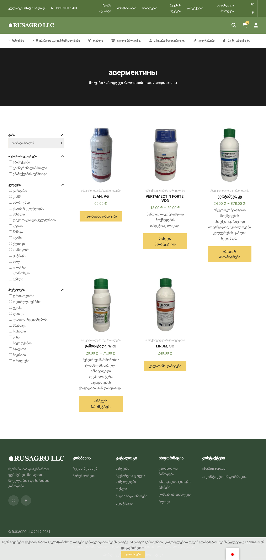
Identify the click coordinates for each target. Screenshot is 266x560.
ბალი (17, 262)
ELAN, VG (100, 196)
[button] (101, 216)
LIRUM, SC (165, 346)
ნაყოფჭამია (22, 343)
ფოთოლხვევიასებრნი (30, 320)
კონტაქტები (195, 8)
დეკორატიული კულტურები (34, 220)
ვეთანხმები (133, 554)
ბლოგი (164, 502)
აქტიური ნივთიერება (36, 156)
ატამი (17, 238)
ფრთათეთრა (23, 296)
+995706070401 (66, 8)
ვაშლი (18, 279)
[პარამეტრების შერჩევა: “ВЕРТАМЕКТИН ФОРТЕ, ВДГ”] (165, 241)
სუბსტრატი (124, 503)
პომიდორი (21, 250)
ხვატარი (19, 349)
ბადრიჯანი (21, 202)
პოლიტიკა (236, 542)
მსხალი (19, 214)
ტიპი (36, 135)
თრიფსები (21, 361)
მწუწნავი (19, 325)
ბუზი (16, 337)
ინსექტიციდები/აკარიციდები (101, 190)
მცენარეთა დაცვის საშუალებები (130, 478)
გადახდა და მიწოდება (225, 8)
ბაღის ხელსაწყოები (131, 496)
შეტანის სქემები (175, 8)
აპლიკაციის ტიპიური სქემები (175, 484)
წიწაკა (18, 232)
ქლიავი (19, 244)
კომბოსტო (21, 273)
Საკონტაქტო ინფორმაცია (224, 477)
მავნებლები (36, 290)
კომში (17, 197)
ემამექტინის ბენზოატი (30, 174)
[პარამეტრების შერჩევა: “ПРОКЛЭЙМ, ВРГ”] (101, 404)
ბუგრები (19, 355)
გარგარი (20, 191)
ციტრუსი (19, 256)
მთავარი (96, 83)
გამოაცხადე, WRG (100, 346)
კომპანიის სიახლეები (175, 495)
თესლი (121, 489)
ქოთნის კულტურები (28, 208)
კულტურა (36, 185)
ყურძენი (19, 267)
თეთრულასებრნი (27, 302)
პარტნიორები (126, 8)
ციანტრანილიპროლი (30, 168)
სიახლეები (149, 8)
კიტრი (18, 226)
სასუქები (122, 468)
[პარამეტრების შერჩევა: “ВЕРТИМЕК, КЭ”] (229, 254)
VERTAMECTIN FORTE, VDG (165, 198)
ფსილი (18, 314)
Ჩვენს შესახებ (105, 8)
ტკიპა (17, 308)
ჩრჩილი (19, 331)
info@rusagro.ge (35, 8)
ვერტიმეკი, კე (230, 196)
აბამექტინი (21, 162)
